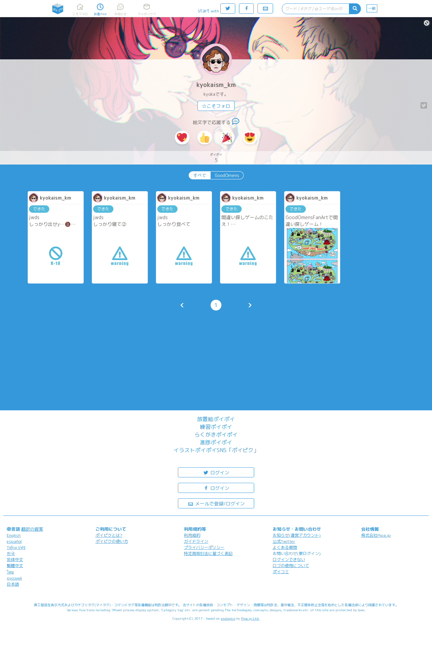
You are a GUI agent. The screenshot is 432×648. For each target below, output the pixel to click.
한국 (11, 553)
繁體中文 (15, 565)
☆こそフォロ (216, 106)
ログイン (216, 472)
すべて (199, 175)
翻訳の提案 (32, 529)
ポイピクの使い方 (112, 541)
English (14, 535)
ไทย (10, 572)
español (14, 541)
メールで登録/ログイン (216, 503)
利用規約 (192, 535)
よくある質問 (285, 547)
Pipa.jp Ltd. (250, 618)
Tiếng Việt (16, 547)
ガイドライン (196, 541)
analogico (228, 618)
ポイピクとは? (109, 535)
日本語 (13, 584)
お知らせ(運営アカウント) (297, 535)
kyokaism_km (216, 85)
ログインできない (289, 559)
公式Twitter (284, 541)
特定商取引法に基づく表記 (208, 553)
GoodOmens (227, 175)
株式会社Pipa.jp (376, 535)
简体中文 (15, 559)
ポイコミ (281, 572)
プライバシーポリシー (204, 547)
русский (14, 578)
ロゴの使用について (291, 565)
